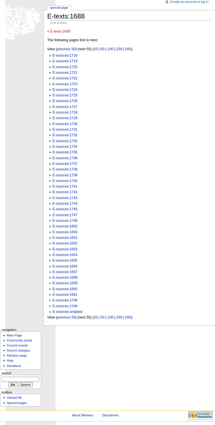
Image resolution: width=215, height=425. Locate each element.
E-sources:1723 (65, 84)
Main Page (14, 335)
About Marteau (82, 415)
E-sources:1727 (65, 107)
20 (96, 49)
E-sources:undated (68, 312)
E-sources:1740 (65, 181)
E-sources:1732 (65, 135)
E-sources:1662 (65, 226)
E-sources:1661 (65, 295)
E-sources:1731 (65, 129)
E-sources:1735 (65, 152)
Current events (17, 345)
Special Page (59, 7)
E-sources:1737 (65, 164)
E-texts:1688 (60, 31)
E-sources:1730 (65, 124)
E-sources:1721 (65, 73)
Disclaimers (110, 415)
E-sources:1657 (65, 272)
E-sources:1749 (65, 306)
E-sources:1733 (65, 141)
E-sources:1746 (65, 300)
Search (6, 373)
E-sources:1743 (65, 198)
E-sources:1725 (65, 95)
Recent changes (18, 350)
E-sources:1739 (65, 175)
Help (10, 360)
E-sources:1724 (65, 90)
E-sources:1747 (65, 215)
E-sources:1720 (65, 67)
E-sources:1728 (65, 112)
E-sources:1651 (65, 238)
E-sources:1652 (65, 243)
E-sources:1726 (65, 101)
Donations (14, 366)
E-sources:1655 (65, 260)
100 (110, 49)
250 (119, 49)
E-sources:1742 (65, 192)
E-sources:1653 (65, 249)
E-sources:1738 (65, 169)
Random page (17, 355)
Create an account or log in (189, 1)
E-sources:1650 (65, 232)
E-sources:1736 (65, 158)
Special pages (17, 403)
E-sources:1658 (65, 278)
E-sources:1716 (65, 55)
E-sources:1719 (65, 61)
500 (128, 49)
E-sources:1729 (65, 118)
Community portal (19, 340)
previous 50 (66, 49)
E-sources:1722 (65, 78)
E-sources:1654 (65, 255)
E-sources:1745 (65, 209)
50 (102, 49)
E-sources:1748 (65, 221)
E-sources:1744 (65, 203)
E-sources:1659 (65, 283)
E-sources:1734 (65, 147)
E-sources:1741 (65, 186)
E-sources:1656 (65, 266)
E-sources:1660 (65, 289)
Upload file (14, 397)
